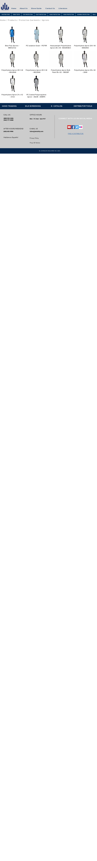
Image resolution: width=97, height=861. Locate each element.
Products (12, 20)
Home (13, 8)
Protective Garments (29, 20)
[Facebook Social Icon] (73, 127)
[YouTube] (69, 127)
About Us (24, 8)
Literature (63, 8)
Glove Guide (36, 8)
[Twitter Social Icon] (77, 127)
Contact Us (50, 8)
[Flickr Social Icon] (81, 127)
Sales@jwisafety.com (36, 131)
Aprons (45, 20)
